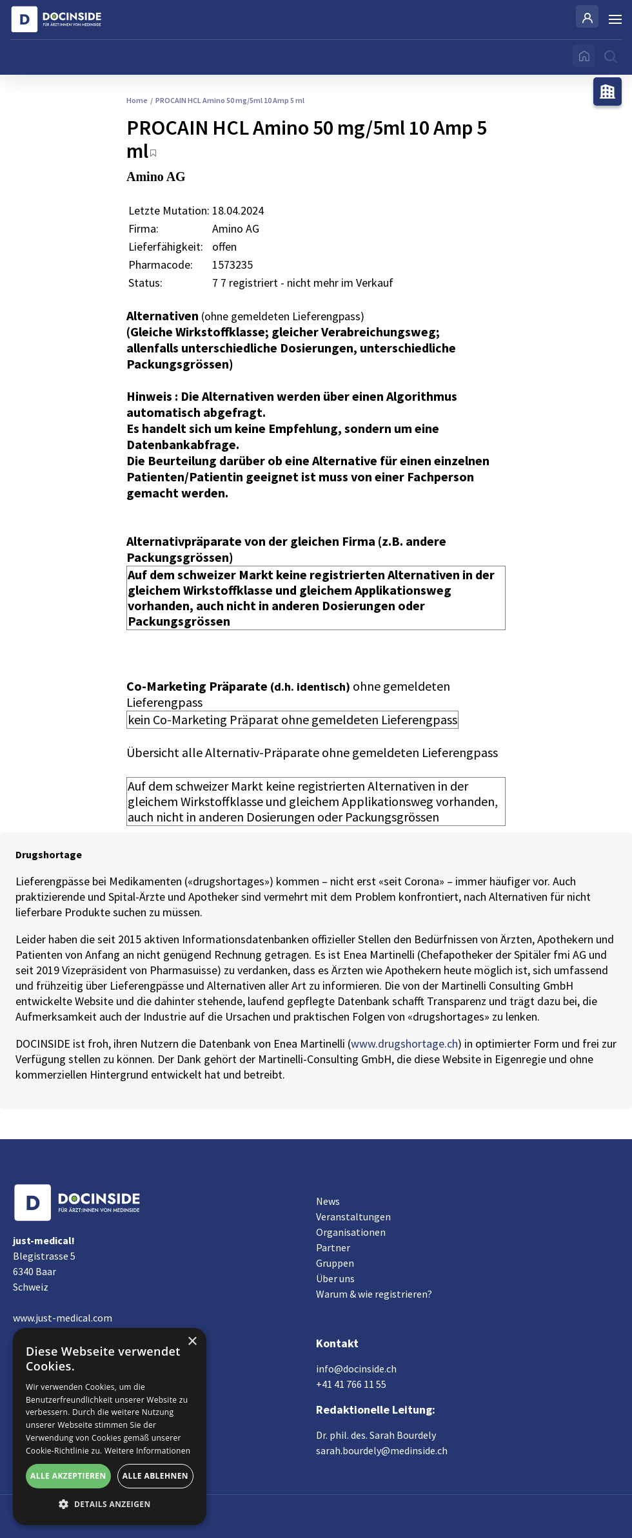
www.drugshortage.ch (404, 1043)
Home (137, 100)
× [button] (192, 1342)
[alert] (109, 1426)
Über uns (335, 1278)
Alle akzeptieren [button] (68, 1475)
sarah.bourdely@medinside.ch (382, 1450)
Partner (333, 1247)
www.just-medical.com (62, 1317)
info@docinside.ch (356, 1368)
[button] (109, 1504)
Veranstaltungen (353, 1216)
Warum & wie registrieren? (374, 1293)
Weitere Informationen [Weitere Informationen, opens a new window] (147, 1450)
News (328, 1201)
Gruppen (335, 1262)
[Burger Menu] (615, 19)
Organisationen (351, 1232)
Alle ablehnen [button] (155, 1475)
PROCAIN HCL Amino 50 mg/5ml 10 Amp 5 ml (227, 100)
